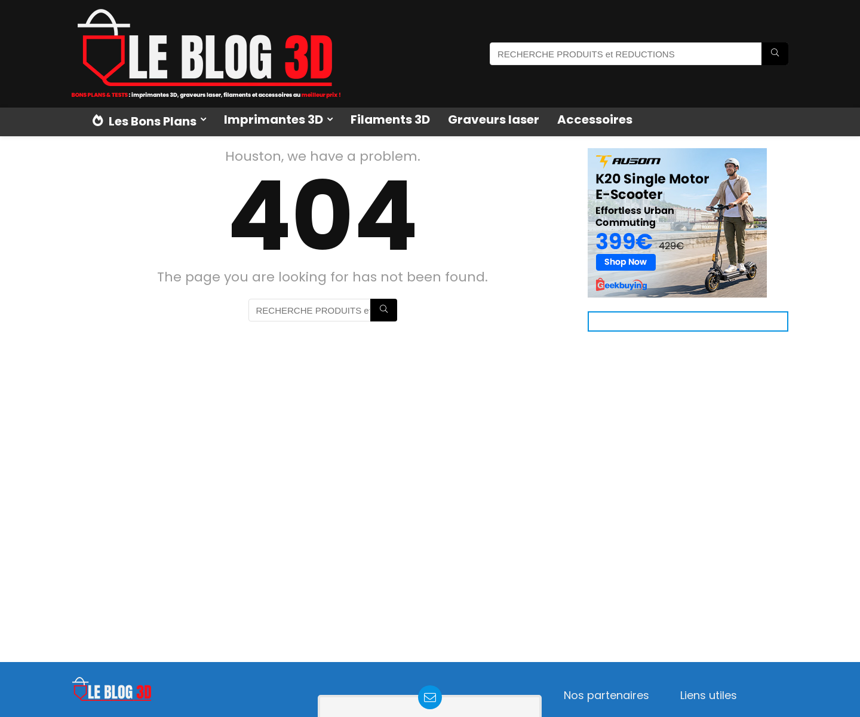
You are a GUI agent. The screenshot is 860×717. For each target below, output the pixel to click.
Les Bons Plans (144, 121)
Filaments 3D (390, 119)
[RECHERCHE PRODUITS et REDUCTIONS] (774, 53)
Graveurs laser (493, 119)
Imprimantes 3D (273, 119)
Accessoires (594, 119)
